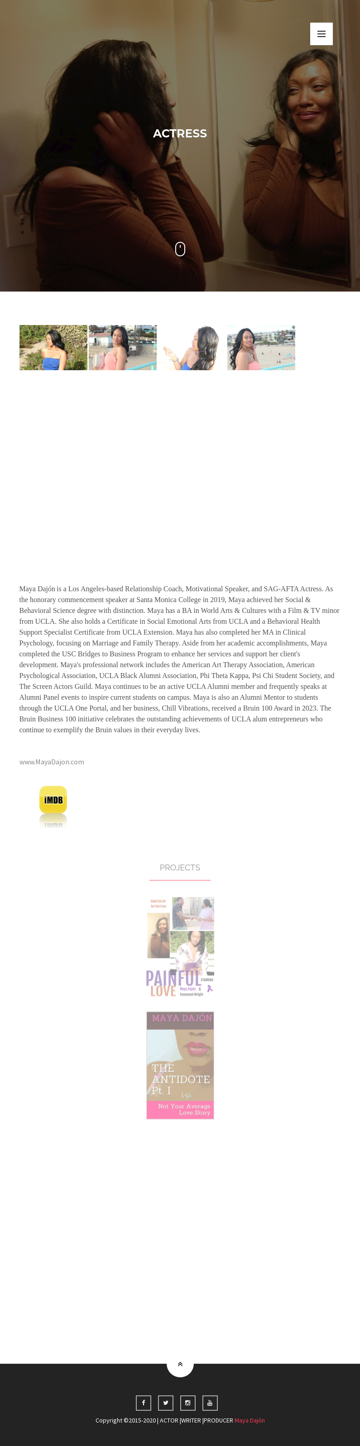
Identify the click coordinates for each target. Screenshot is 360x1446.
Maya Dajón (250, 1420)
